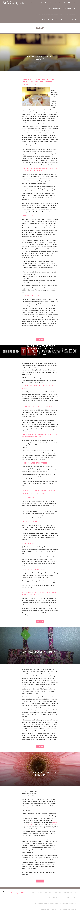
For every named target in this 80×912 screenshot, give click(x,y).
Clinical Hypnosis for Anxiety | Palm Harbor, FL (64, 19)
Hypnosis (40, 2)
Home (33, 2)
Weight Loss (58, 2)
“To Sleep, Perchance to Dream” (40, 773)
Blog (75, 8)
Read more (40, 339)
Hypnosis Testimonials (70, 2)
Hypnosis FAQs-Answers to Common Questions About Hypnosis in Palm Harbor (55, 14)
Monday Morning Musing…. (40, 652)
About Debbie (67, 8)
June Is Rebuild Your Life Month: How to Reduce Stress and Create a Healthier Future (40, 347)
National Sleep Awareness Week (31, 808)
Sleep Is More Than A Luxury (40, 57)
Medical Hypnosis (44, 19)
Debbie (44, 62)
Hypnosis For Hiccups (54, 8)
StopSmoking (48, 2)
